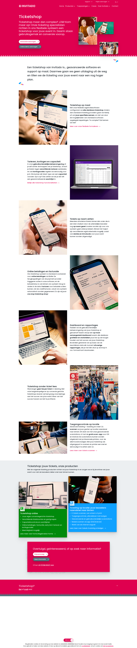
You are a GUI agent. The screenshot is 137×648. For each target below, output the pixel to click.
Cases (93, 6)
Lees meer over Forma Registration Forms (36, 534)
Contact (115, 6)
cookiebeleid (86, 646)
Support (87, 1)
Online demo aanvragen (28, 47)
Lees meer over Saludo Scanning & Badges (87, 528)
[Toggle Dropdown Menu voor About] (109, 6)
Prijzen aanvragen (101, 1)
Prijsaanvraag (39, 554)
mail (26, 589)
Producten (69, 6)
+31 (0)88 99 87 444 (46, 565)
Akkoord (68, 640)
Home (61, 6)
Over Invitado (103, 6)
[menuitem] (61, 6)
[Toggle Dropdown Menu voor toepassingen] (89, 6)
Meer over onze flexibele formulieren (84, 126)
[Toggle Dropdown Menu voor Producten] (74, 6)
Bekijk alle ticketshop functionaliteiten (42, 183)
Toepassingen (82, 6)
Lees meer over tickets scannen (82, 450)
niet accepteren (108, 646)
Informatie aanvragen (28, 42)
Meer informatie (40, 559)
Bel (20, 589)
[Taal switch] (116, 2)
